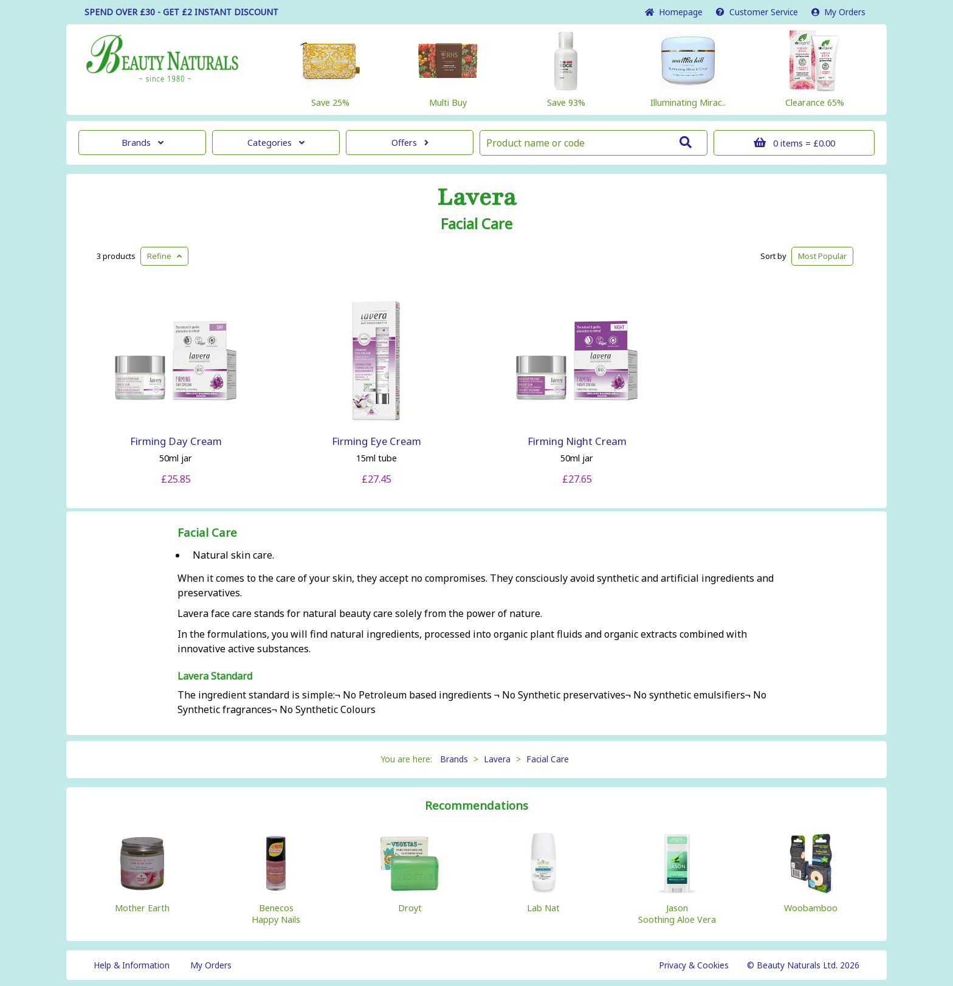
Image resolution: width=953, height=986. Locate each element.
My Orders (838, 12)
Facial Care (476, 224)
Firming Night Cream (577, 441)
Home (674, 12)
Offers (409, 142)
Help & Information (132, 965)
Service (757, 12)
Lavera (477, 197)
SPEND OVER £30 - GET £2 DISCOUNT (181, 12)
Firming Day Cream (176, 441)
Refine (164, 255)
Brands (142, 142)
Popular (822, 255)
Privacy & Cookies (694, 965)
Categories (275, 142)
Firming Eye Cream (376, 441)
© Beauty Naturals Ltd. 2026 (803, 965)
